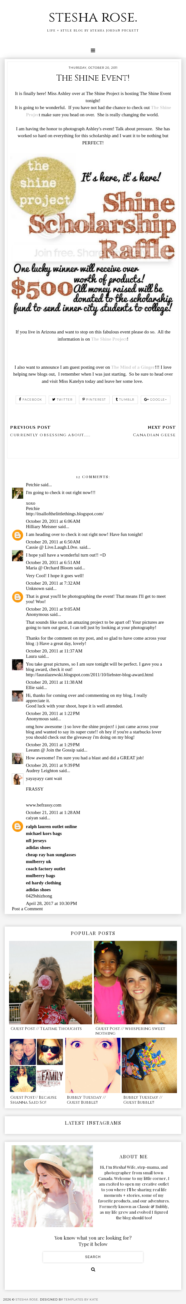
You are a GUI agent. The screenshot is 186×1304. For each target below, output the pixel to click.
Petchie (33, 484)
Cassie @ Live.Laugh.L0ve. (52, 547)
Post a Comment (27, 908)
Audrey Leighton (42, 770)
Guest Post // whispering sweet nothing (130, 1031)
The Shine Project (109, 339)
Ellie (30, 687)
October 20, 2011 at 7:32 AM (53, 583)
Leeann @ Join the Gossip (50, 749)
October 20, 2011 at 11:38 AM (54, 682)
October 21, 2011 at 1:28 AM (53, 812)
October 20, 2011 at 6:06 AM (53, 521)
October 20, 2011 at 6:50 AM (53, 541)
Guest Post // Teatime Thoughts (46, 1029)
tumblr (125, 399)
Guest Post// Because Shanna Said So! (33, 1100)
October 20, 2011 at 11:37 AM (54, 650)
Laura (31, 656)
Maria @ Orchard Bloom (49, 567)
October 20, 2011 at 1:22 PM (53, 713)
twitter (62, 399)
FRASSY (35, 789)
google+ (155, 399)
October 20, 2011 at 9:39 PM (53, 765)
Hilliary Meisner (41, 526)
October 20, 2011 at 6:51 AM (53, 562)
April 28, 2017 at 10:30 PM (51, 903)
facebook (30, 399)
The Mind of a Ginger (133, 367)
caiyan (32, 817)
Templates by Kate (81, 1299)
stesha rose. (93, 17)
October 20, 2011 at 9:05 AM (53, 609)
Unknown (35, 588)
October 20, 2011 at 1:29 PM (53, 744)
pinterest (94, 399)
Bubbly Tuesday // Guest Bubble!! (86, 1100)
